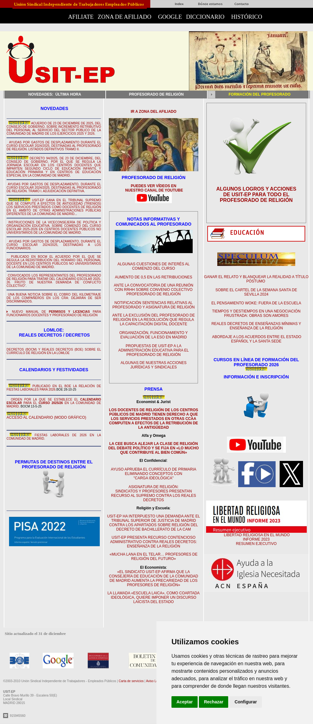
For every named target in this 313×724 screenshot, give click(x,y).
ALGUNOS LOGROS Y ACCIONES (256, 189)
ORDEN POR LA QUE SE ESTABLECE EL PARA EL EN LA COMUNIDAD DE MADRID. (54, 403)
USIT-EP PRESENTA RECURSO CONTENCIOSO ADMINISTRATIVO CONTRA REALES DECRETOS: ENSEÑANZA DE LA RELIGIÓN (153, 541)
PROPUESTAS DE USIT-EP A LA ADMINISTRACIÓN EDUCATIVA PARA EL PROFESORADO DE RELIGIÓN (153, 350)
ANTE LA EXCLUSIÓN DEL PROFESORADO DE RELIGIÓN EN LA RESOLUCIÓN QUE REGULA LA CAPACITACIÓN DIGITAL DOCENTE (153, 319)
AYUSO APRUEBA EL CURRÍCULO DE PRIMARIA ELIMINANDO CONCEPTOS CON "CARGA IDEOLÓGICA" (153, 473)
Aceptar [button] (184, 701)
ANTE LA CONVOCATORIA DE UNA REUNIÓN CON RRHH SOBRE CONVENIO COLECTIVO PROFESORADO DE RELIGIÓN (153, 289)
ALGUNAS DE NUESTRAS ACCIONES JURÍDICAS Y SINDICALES (153, 365)
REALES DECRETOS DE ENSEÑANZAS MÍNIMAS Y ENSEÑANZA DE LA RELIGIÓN (256, 326)
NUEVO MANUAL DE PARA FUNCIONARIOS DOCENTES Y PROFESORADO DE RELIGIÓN (54, 313)
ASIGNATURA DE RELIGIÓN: (153, 487)
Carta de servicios (132, 681)
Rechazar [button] (213, 701)
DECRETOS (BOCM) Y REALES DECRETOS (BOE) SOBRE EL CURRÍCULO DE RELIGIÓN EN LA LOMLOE (54, 351)
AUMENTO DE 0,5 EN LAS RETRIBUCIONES (153, 277)
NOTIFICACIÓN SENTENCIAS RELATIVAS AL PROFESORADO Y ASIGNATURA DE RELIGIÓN (153, 305)
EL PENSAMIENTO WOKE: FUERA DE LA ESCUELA (256, 303)
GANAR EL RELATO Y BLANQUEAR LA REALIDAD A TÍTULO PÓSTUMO (256, 279)
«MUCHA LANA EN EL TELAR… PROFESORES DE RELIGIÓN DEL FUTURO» (153, 556)
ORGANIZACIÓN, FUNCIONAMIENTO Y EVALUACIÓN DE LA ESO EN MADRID (153, 335)
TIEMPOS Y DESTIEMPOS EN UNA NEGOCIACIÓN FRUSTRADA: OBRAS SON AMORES (256, 313)
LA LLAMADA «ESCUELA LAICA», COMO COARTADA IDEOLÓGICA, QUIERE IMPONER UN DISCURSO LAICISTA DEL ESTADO (154, 597)
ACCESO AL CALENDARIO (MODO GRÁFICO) (46, 417)
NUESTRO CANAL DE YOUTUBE (153, 190)
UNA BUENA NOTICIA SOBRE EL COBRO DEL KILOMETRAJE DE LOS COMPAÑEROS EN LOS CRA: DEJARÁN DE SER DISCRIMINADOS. (54, 298)
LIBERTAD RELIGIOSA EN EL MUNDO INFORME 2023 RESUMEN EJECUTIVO (256, 539)
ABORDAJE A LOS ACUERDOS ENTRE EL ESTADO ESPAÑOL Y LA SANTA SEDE (256, 339)
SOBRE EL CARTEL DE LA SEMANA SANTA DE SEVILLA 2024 (256, 292)
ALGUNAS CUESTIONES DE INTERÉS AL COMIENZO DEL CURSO (154, 266)
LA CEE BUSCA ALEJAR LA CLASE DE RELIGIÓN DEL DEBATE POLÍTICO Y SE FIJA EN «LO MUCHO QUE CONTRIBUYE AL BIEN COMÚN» (153, 448)
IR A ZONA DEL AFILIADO (153, 111)
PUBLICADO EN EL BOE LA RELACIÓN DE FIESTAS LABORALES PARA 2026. (54, 387)
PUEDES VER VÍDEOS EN (153, 186)
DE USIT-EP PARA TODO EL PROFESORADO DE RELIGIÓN (256, 197)
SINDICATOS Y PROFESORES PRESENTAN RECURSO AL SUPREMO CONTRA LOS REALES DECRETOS (153, 495)
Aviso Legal (154, 681)
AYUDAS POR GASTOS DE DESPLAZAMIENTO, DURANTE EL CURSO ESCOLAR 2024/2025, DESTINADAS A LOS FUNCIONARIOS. (54, 245)
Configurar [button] (245, 701)
